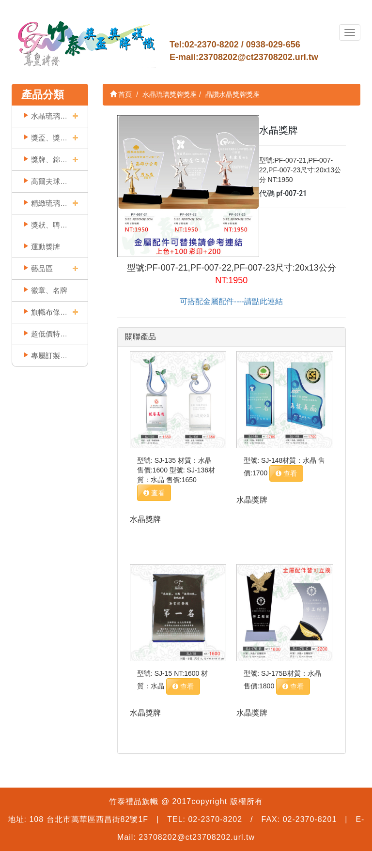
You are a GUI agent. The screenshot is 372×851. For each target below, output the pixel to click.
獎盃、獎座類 (49, 138)
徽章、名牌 (49, 290)
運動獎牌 (45, 247)
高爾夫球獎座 (49, 181)
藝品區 (42, 268)
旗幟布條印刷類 (49, 312)
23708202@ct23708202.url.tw (258, 57)
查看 (154, 493)
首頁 (121, 94)
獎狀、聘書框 (49, 225)
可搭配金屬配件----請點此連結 (231, 301)
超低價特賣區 (49, 334)
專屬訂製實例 (49, 355)
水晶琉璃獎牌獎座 (49, 116)
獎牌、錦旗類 (49, 159)
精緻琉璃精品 (49, 203)
